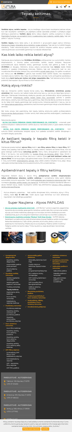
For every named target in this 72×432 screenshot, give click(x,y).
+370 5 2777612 (12, 411)
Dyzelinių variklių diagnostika (13, 261)
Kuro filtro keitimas (14, 328)
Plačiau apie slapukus (31, 429)
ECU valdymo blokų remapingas (36, 274)
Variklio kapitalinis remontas (13, 279)
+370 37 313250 (12, 384)
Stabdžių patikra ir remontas (59, 274)
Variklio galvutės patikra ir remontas (13, 283)
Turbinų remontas (13, 287)
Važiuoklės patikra (60, 271)
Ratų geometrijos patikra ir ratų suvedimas (59, 280)
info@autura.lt (12, 419)
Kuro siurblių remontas (11, 297)
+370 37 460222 (13, 398)
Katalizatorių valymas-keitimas (13, 302)
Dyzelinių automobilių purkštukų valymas (14, 319)
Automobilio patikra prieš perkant (14, 265)
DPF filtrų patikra (13, 368)
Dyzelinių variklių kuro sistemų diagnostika (13, 339)
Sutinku (45, 429)
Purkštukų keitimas (14, 308)
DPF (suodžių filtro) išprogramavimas (36, 283)
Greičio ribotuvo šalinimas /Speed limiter (37, 265)
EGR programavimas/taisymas (38, 270)
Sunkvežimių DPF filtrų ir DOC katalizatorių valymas (14, 354)
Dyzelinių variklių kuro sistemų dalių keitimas (13, 345)
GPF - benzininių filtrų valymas (12, 364)
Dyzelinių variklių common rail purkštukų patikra (13, 313)
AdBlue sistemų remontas (34, 288)
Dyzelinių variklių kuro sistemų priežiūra (13, 332)
